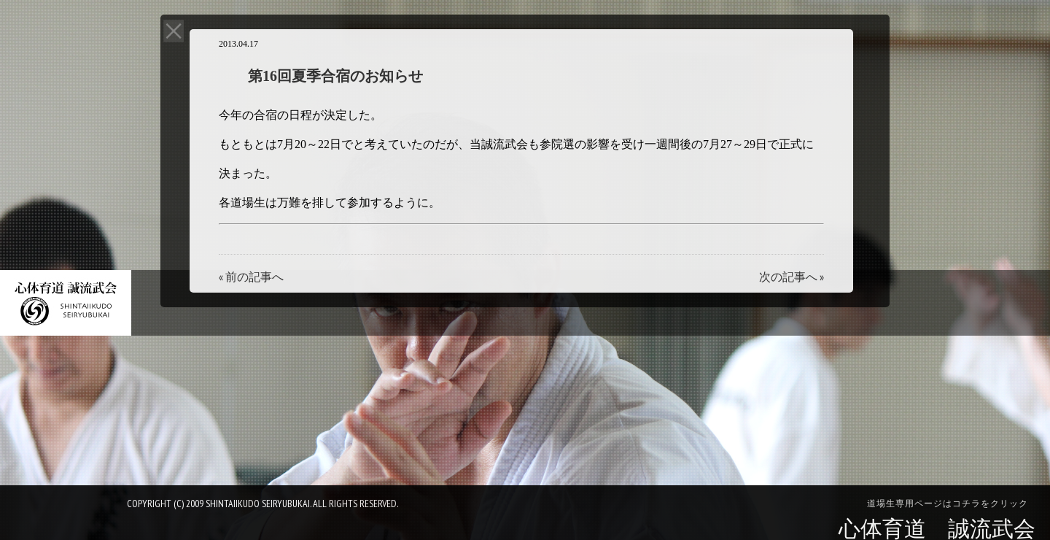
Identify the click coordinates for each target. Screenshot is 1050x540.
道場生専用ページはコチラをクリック (947, 503)
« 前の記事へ (251, 276)
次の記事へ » (791, 276)
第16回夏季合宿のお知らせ (335, 76)
